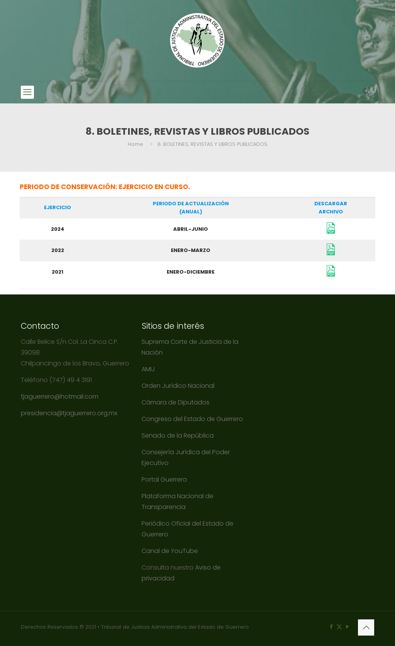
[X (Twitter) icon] (339, 626)
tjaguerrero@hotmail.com (60, 396)
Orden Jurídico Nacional (178, 385)
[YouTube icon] (347, 626)
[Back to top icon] (366, 627)
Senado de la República (178, 435)
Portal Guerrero (164, 479)
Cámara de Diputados (175, 402)
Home (135, 144)
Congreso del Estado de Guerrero (192, 418)
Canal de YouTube (170, 550)
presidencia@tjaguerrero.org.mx (70, 413)
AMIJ (148, 369)
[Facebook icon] (331, 626)
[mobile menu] (27, 92)
